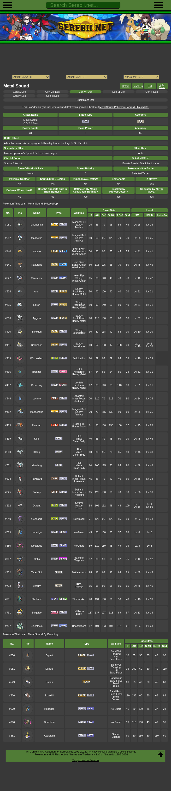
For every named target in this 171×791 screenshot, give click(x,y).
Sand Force (116, 659)
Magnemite (36, 224)
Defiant (79, 476)
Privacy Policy (97, 751)
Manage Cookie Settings (121, 751)
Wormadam (36, 358)
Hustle (79, 505)
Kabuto (37, 251)
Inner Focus (79, 398)
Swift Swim (79, 249)
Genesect (36, 519)
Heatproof (78, 372)
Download (78, 519)
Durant (36, 505)
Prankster (79, 557)
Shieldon (37, 331)
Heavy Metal (79, 294)
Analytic (79, 227)
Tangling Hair (116, 655)
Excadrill (49, 695)
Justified (78, 401)
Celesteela (36, 626)
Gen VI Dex (118, 92)
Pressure (79, 481)
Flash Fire (78, 424)
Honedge (37, 532)
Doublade (36, 545)
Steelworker (79, 599)
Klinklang (37, 465)
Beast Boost (79, 626)
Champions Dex (85, 100)
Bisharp (36, 492)
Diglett (49, 655)
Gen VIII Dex (52, 92)
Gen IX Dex (19, 92)
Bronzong (36, 385)
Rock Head (79, 291)
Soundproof (78, 333)
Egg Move (162, 86)
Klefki (37, 559)
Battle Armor (79, 251)
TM (150, 86)
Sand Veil (116, 651)
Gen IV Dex (19, 96)
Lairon (36, 305)
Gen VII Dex (85, 92)
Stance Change (116, 735)
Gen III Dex (52, 96)
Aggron (37, 318)
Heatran (36, 425)
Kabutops (36, 265)
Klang (37, 452)
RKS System (79, 585)
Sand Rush (116, 678)
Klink (37, 438)
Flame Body (79, 426)
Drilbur (49, 682)
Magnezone (36, 412)
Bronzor (36, 372)
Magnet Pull (79, 222)
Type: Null (36, 572)
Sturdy (79, 224)
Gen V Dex (152, 92)
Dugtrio (49, 668)
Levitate (79, 369)
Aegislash (49, 735)
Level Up (138, 86)
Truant (79, 508)
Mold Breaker (116, 684)
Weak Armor (79, 254)
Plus (79, 436)
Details (126, 86)
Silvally (37, 586)
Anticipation (78, 358)
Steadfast (79, 396)
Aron (36, 291)
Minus (79, 438)
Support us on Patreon (85, 760)
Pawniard (36, 479)
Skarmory (36, 278)
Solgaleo (37, 612)
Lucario (37, 398)
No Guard (79, 532)
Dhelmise (36, 599)
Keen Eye (79, 275)
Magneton (36, 238)
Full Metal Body (79, 612)
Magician (79, 560)
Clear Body (79, 441)
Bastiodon (36, 345)
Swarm (79, 503)
